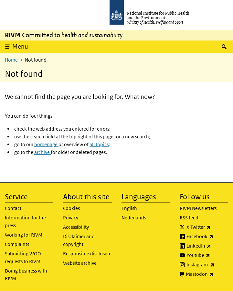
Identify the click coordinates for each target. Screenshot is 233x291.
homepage (46, 144)
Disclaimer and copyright (79, 240)
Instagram (207, 265)
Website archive (80, 263)
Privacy (70, 218)
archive (42, 152)
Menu (20, 46)
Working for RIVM (23, 235)
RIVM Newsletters (198, 208)
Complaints (17, 244)
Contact (13, 208)
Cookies (71, 208)
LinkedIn (207, 246)
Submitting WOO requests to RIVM (23, 257)
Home (11, 60)
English (129, 208)
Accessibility (76, 227)
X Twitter (207, 227)
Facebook (207, 236)
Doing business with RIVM (26, 275)
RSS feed (189, 218)
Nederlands (134, 218)
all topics (99, 144)
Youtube (207, 255)
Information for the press (25, 221)
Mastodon (207, 274)
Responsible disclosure (87, 253)
